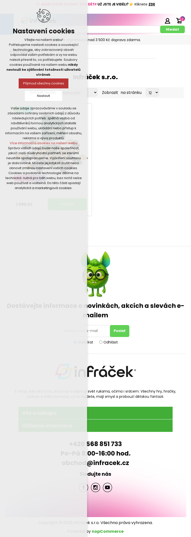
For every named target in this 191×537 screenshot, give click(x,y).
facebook (83, 487)
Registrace (155, 20)
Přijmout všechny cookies (43, 83)
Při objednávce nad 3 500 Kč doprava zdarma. (101, 39)
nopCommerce (108, 531)
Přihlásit (167, 20)
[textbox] (89, 29)
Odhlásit (110, 341)
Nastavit (43, 95)
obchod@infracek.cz (95, 463)
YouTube (107, 487)
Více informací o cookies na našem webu (43, 143)
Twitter (95, 487)
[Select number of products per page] (152, 92)
